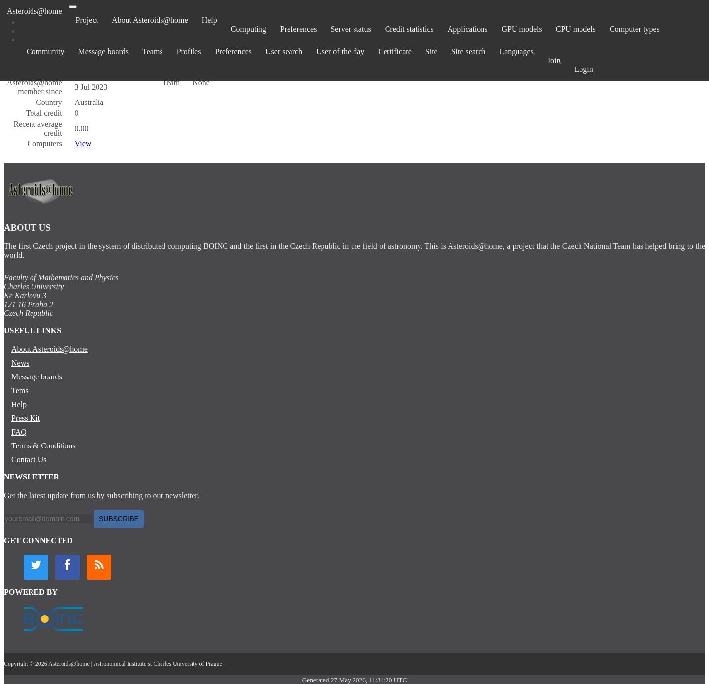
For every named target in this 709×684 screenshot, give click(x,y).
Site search (468, 51)
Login (583, 69)
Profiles (189, 51)
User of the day (340, 51)
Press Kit (25, 418)
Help (209, 20)
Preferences (298, 29)
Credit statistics (409, 29)
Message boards (103, 51)
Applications (468, 29)
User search (283, 51)
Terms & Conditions (43, 446)
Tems (19, 390)
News (20, 363)
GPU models (522, 29)
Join (554, 60)
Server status (350, 29)
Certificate (395, 51)
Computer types (635, 29)
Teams (152, 51)
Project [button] (87, 20)
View (83, 143)
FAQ (19, 432)
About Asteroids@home (150, 20)
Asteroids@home (34, 11)
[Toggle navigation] (73, 6)
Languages (516, 51)
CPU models (576, 29)
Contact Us (29, 459)
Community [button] (45, 51)
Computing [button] (248, 29)
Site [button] (431, 51)
